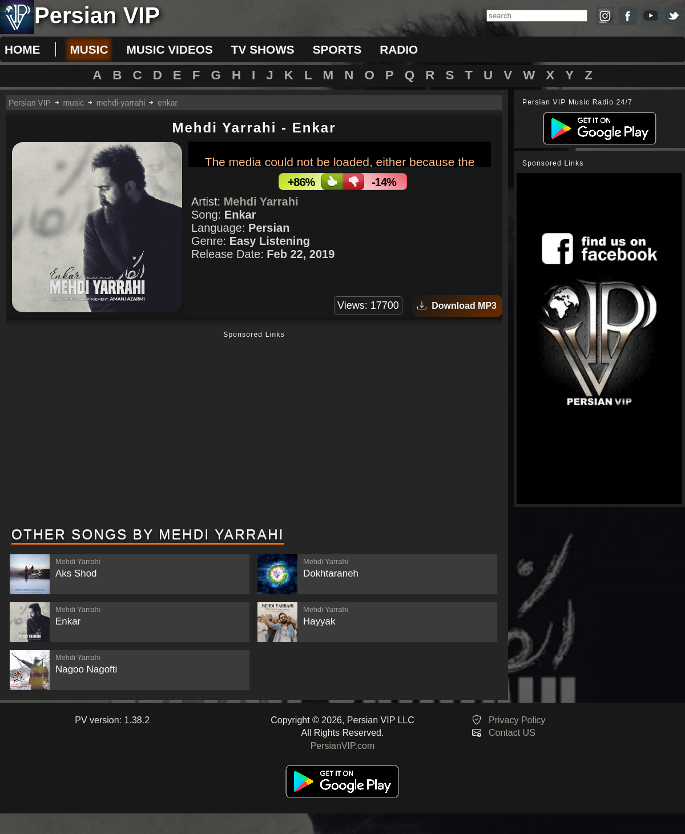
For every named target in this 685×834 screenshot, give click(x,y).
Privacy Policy (517, 720)
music (89, 49)
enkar (168, 102)
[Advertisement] (254, 430)
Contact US (512, 733)
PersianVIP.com (343, 746)
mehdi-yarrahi (121, 102)
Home (22, 49)
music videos (169, 49)
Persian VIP (30, 102)
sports (337, 49)
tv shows (263, 49)
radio (399, 49)
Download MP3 (457, 306)
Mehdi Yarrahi (261, 201)
